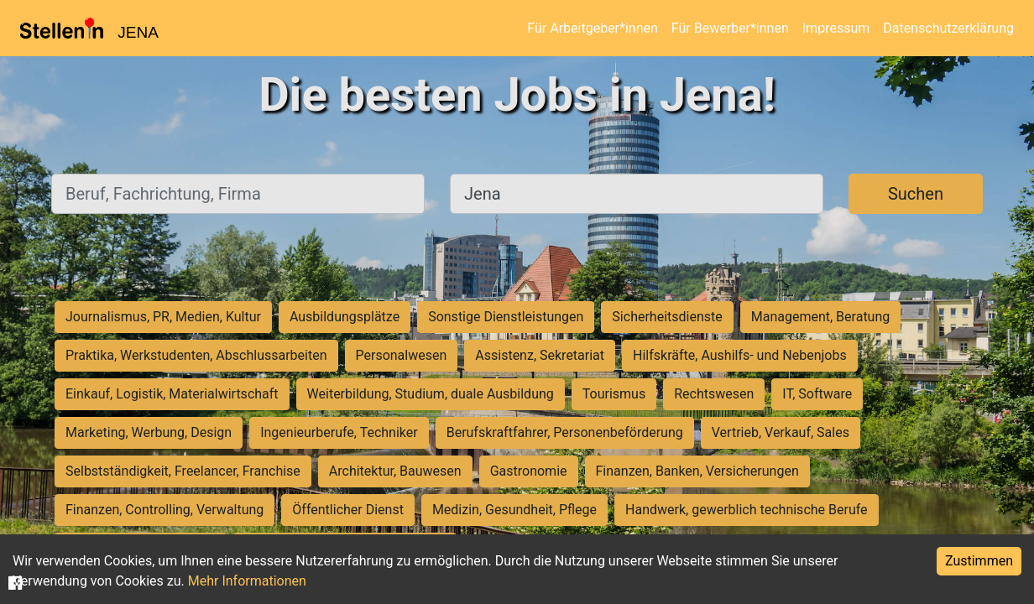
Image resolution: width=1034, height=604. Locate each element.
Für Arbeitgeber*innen (592, 28)
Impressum (836, 28)
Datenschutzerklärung (948, 28)
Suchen (915, 194)
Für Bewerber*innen (730, 28)
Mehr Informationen (247, 581)
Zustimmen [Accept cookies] (979, 561)
